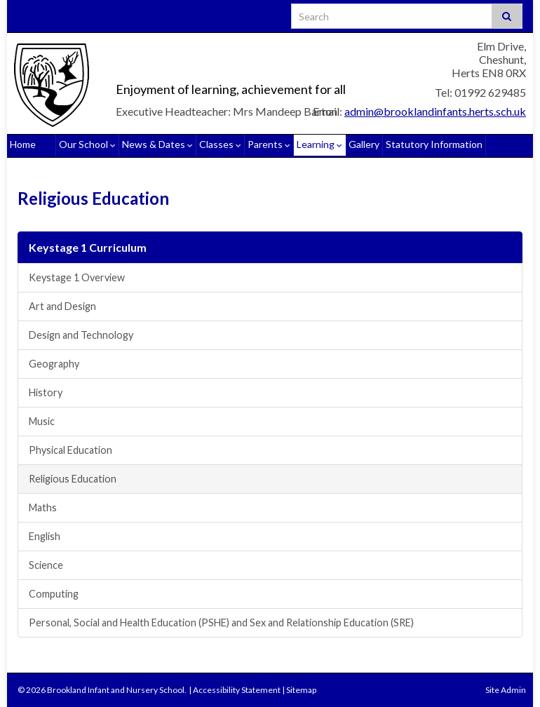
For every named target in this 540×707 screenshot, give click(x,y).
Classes (220, 144)
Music (42, 421)
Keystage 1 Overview (77, 277)
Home (23, 144)
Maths (43, 507)
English (44, 536)
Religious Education (72, 479)
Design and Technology (81, 335)
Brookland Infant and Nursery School (220, 66)
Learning (319, 144)
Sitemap (301, 690)
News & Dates (157, 144)
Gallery (364, 144)
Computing (54, 594)
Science (46, 565)
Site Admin (505, 690)
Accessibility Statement (237, 690)
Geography (54, 364)
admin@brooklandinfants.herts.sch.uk (435, 111)
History (45, 392)
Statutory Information (434, 144)
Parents (269, 144)
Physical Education (70, 450)
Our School (87, 144)
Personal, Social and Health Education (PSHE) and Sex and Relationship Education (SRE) (221, 622)
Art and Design (62, 306)
